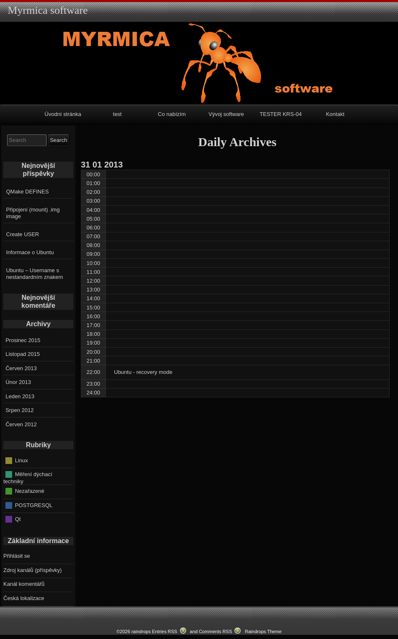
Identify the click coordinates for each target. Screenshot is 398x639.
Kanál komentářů (23, 584)
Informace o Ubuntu (30, 252)
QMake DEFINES (27, 191)
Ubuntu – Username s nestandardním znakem (34, 273)
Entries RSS (164, 631)
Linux (21, 460)
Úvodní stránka (62, 114)
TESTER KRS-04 (281, 114)
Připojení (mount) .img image (33, 212)
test (117, 114)
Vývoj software (226, 114)
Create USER (22, 234)
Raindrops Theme (263, 631)
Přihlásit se (16, 556)
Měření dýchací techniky (27, 477)
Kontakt (335, 114)
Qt (18, 519)
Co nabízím (172, 114)
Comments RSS (215, 631)
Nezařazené (29, 491)
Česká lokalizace (23, 598)
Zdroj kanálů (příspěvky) (32, 570)
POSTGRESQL (34, 505)
